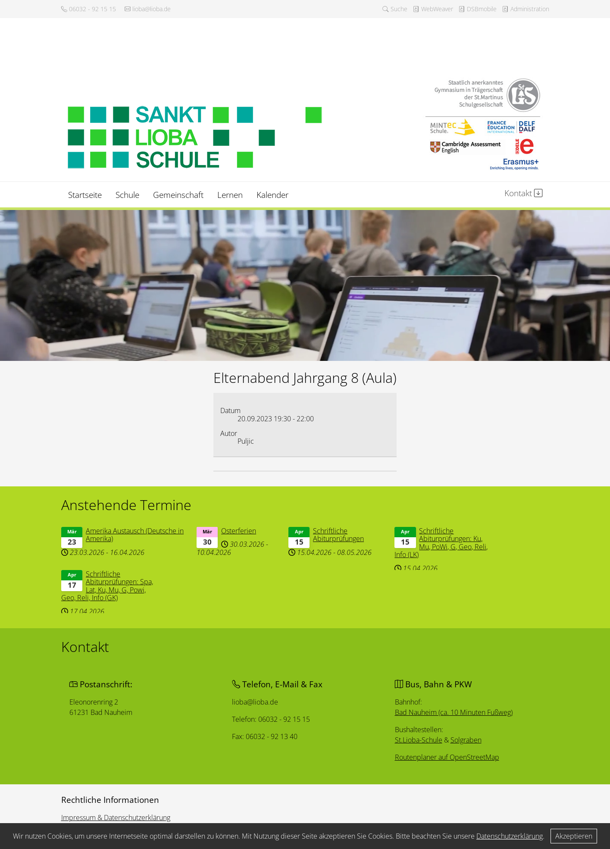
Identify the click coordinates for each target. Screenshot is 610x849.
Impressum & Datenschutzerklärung (115, 817)
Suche (394, 9)
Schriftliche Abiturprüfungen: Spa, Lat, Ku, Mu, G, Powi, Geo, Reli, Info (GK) (110, 585)
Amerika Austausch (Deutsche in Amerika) (137, 535)
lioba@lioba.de (148, 9)
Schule (127, 195)
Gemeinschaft (178, 195)
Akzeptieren (573, 836)
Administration (525, 9)
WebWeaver (433, 9)
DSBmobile (477, 9)
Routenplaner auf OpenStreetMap (448, 757)
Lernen (230, 195)
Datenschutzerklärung (509, 836)
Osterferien (239, 531)
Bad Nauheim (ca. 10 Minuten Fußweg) (455, 712)
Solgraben (466, 740)
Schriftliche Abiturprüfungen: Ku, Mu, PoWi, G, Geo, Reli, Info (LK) (442, 542)
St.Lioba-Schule (419, 740)
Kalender (272, 195)
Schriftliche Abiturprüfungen (338, 534)
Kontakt (523, 193)
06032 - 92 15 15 (88, 9)
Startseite (85, 195)
